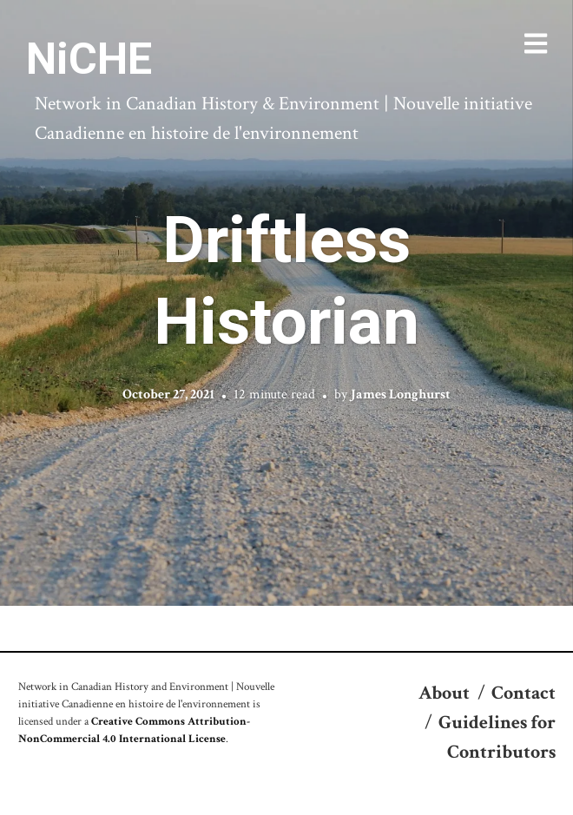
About (444, 693)
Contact (523, 693)
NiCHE (89, 59)
